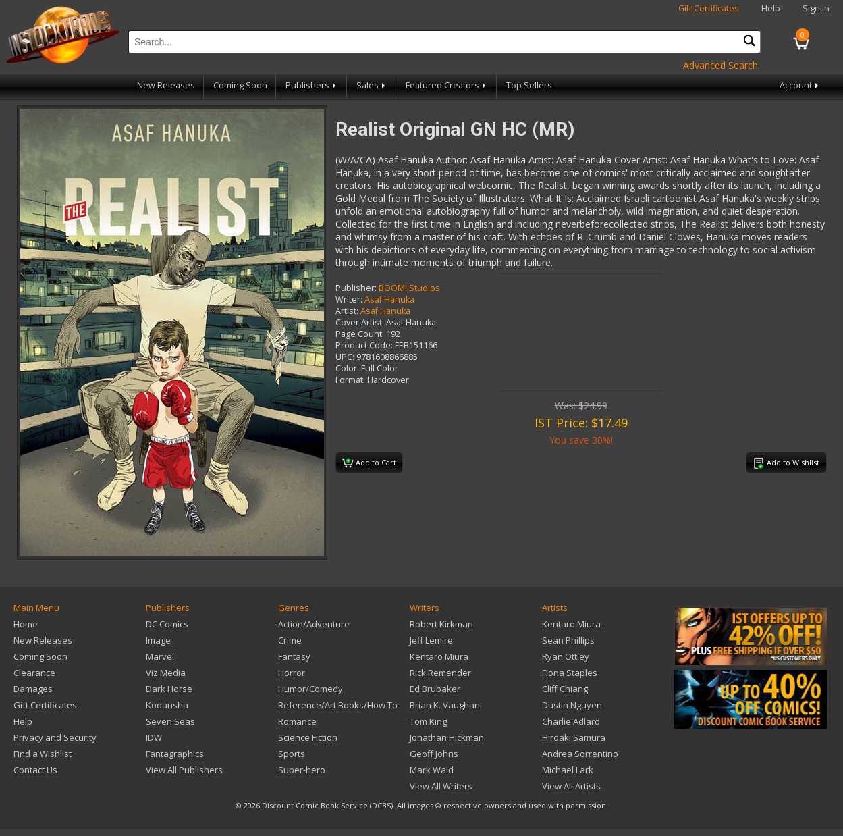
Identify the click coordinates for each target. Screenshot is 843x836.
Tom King (428, 721)
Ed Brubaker (435, 689)
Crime (290, 640)
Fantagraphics (175, 754)
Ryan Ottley (565, 656)
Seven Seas (170, 721)
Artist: (346, 311)
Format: (350, 380)
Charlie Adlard (571, 721)
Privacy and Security (55, 737)
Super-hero (301, 770)
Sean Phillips (568, 640)
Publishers (311, 85)
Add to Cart (369, 463)
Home (25, 624)
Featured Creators (447, 85)
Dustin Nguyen (572, 705)
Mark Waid (432, 770)
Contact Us (35, 770)
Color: (347, 368)
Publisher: (356, 288)
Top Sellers (529, 85)
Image (158, 640)
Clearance (34, 673)
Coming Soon (240, 85)
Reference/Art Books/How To (338, 705)
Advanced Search (720, 65)
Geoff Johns (434, 754)
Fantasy (294, 656)
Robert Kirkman (441, 624)
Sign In (816, 8)
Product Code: (364, 345)
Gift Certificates (708, 8)
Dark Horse (169, 689)
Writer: (348, 299)
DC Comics (167, 624)
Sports (291, 754)
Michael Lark (567, 770)
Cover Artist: (359, 322)
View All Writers (441, 786)
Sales (371, 85)
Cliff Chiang (565, 689)
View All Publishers (184, 770)
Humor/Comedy (310, 689)
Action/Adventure (314, 624)
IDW (154, 737)
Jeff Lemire (431, 640)
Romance (297, 721)
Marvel (160, 656)
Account (800, 85)
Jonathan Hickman (447, 737)
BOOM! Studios (409, 288)
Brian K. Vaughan (445, 705)
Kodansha (167, 705)
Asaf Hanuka (389, 299)
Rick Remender (440, 673)
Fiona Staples (569, 673)
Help (770, 8)
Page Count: (359, 334)
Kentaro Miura (439, 656)
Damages (33, 689)
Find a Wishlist (42, 754)
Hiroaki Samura (573, 737)
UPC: (344, 357)
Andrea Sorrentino (580, 754)
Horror (291, 673)
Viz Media (166, 673)
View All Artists (571, 786)
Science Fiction (307, 737)
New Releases (166, 85)
